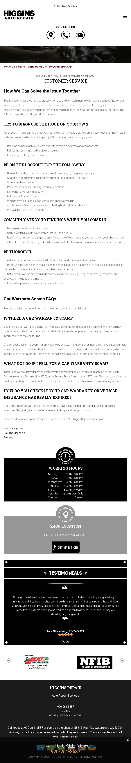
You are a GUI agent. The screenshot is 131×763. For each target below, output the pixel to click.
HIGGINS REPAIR (15, 67)
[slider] (65, 634)
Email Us (65, 711)
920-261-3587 (43, 75)
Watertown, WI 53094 (83, 75)
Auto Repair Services (65, 695)
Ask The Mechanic (14, 432)
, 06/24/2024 (65, 631)
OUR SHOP (35, 67)
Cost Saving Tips (13, 428)
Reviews (8, 437)
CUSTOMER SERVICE (58, 67)
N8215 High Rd (62, 75)
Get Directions (66, 547)
